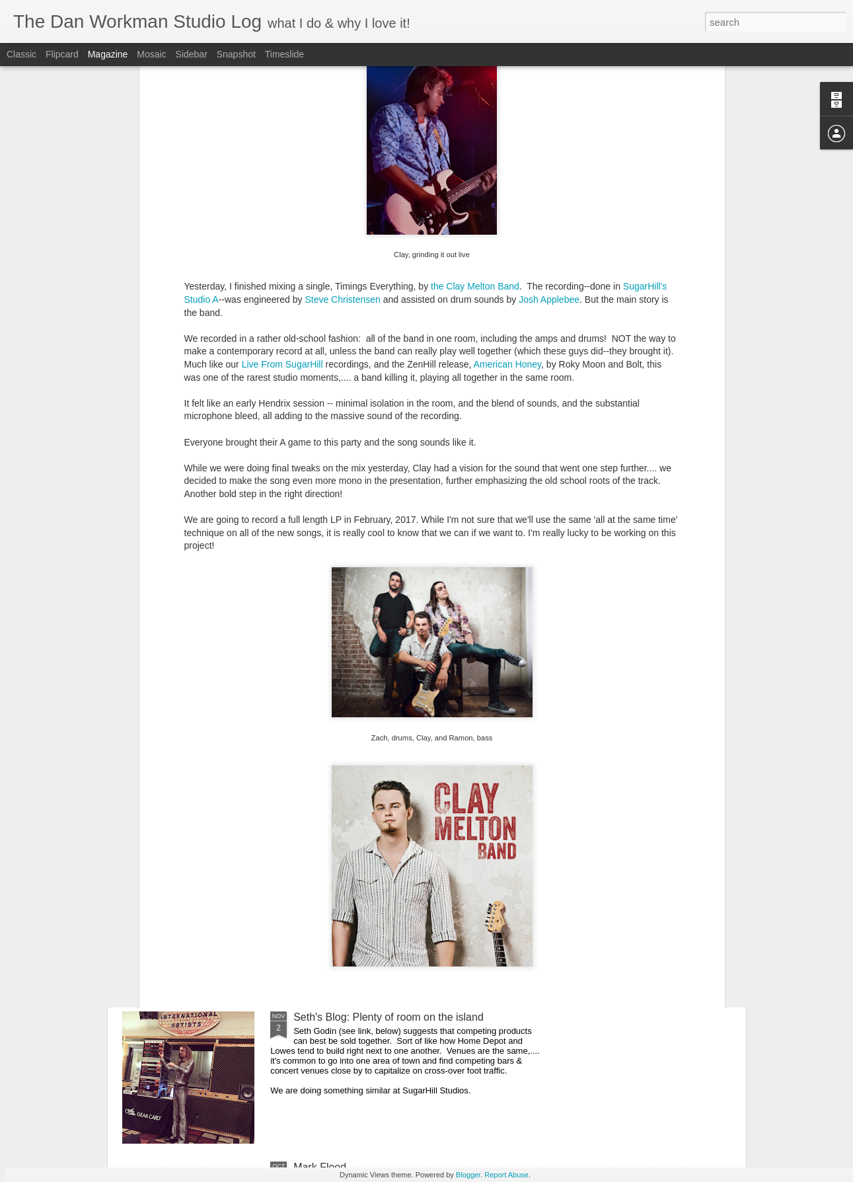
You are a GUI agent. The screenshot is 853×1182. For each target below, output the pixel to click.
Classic (21, 54)
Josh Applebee (549, 142)
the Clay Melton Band (475, 129)
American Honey (507, 207)
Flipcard (62, 54)
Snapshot (236, 54)
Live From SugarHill (282, 207)
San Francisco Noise (342, 867)
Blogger (468, 1175)
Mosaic (151, 54)
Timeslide (284, 54)
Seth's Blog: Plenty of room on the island (388, 1017)
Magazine (108, 54)
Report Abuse (506, 1175)
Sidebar (191, 54)
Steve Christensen (342, 142)
